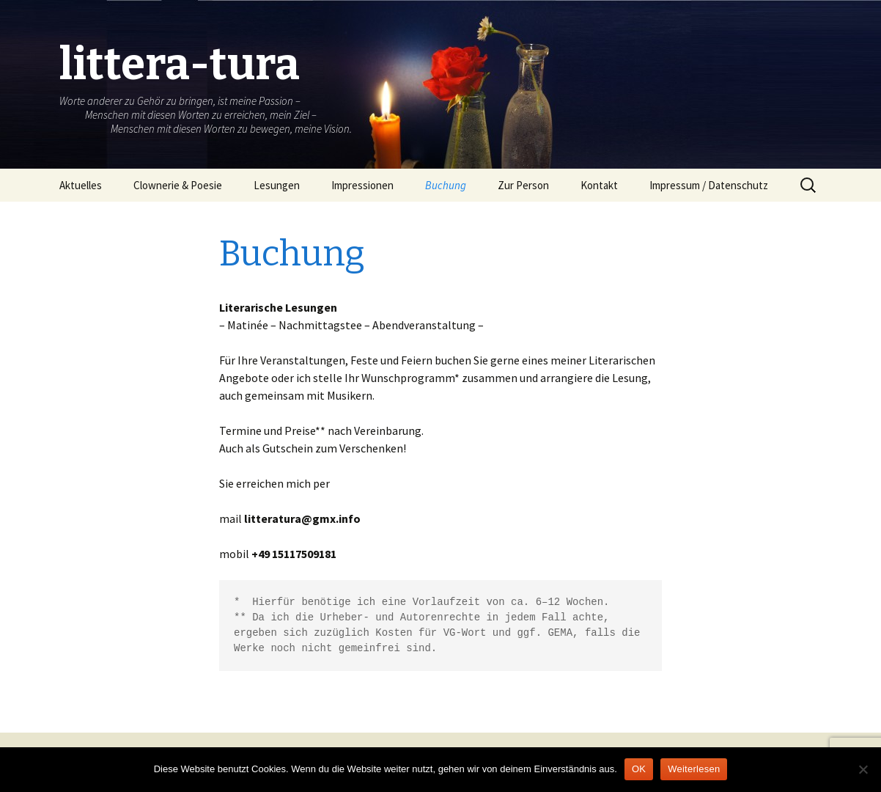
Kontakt (599, 185)
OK (639, 768)
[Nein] (862, 769)
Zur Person (523, 185)
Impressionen (362, 185)
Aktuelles (80, 185)
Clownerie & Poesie (177, 185)
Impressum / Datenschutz (708, 185)
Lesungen (277, 185)
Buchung (445, 185)
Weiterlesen (694, 768)
